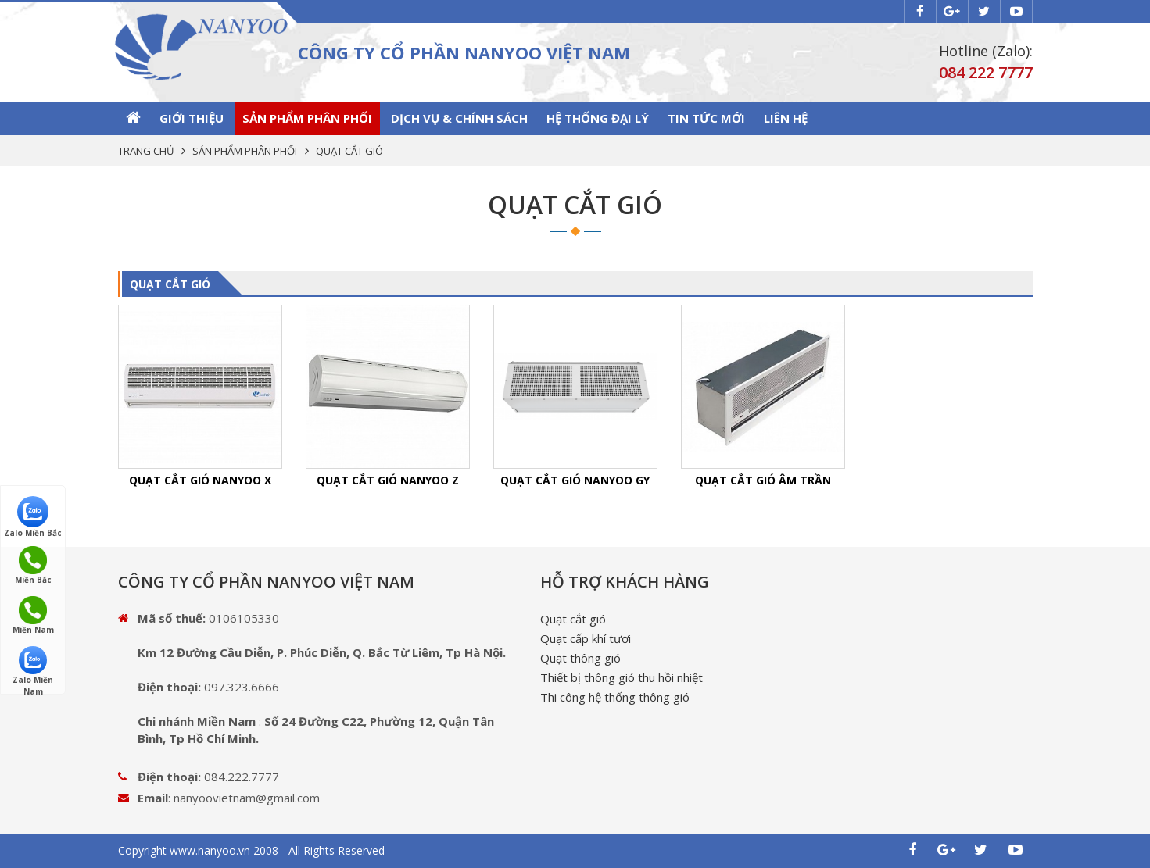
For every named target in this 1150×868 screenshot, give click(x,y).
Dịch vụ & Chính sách (459, 118)
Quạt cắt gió (573, 619)
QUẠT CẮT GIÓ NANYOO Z (388, 480)
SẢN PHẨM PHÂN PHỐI (307, 118)
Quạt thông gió (580, 658)
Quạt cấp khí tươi (585, 638)
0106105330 (244, 618)
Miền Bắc (33, 565)
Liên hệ (786, 118)
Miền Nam (33, 615)
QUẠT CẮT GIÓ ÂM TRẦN (763, 480)
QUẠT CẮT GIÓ (170, 284)
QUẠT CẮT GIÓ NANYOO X (200, 480)
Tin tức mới (706, 118)
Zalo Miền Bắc (33, 516)
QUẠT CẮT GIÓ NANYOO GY (575, 480)
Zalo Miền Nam (33, 666)
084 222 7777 (986, 72)
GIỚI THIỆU (191, 118)
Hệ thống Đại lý (597, 118)
